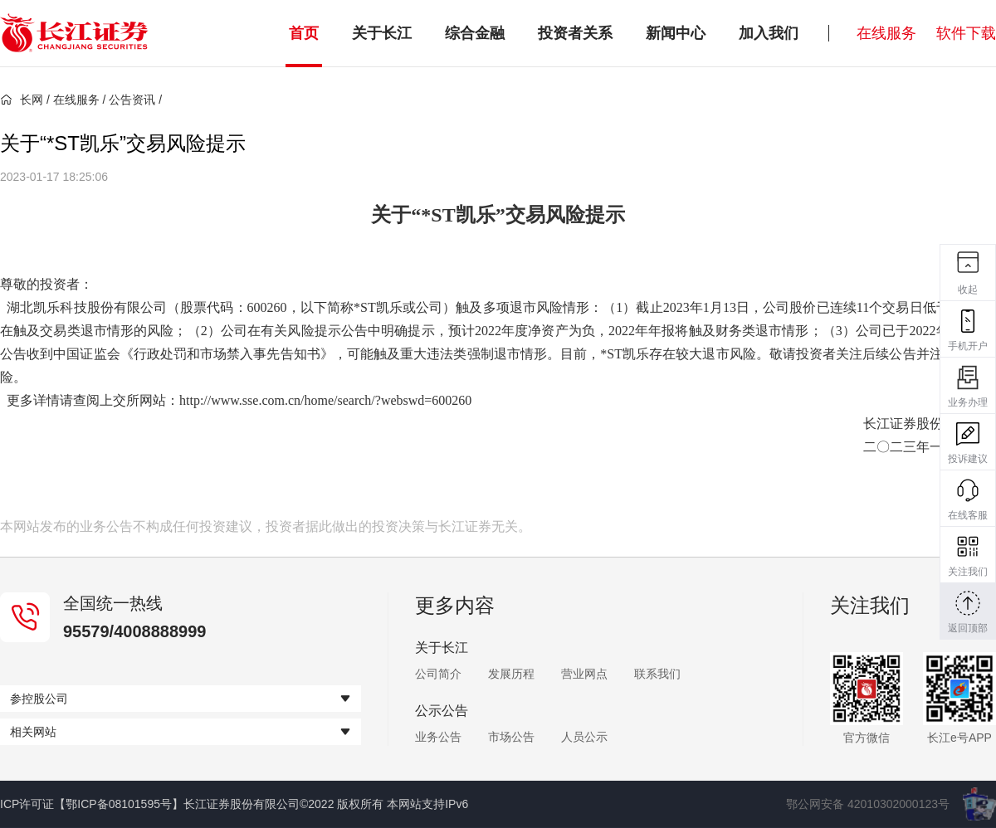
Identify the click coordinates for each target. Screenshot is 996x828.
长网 (21, 99)
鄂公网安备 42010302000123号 (868, 804)
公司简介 (438, 673)
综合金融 (475, 33)
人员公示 (584, 736)
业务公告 (438, 736)
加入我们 (768, 33)
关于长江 (382, 33)
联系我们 (657, 673)
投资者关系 (575, 33)
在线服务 (886, 33)
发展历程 (511, 673)
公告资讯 (132, 99)
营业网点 (584, 673)
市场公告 (511, 736)
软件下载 (966, 33)
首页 (304, 33)
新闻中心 (676, 33)
